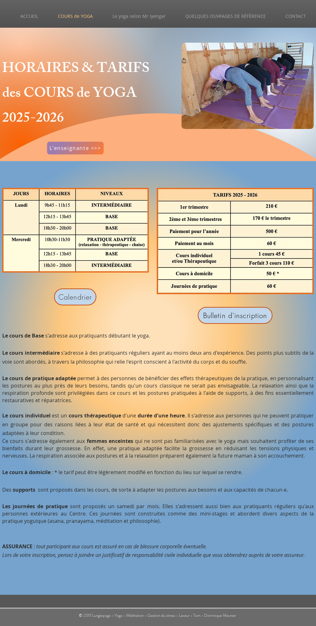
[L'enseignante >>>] (75, 148)
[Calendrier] (75, 296)
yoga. (143, 335)
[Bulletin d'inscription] (235, 315)
